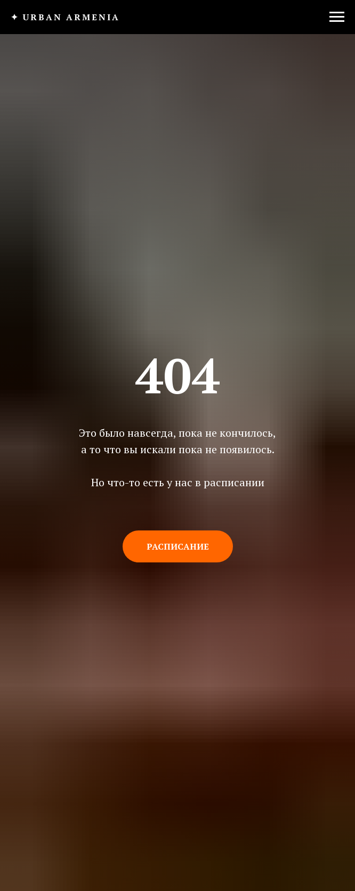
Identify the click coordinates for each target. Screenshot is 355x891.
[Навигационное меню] (336, 17)
